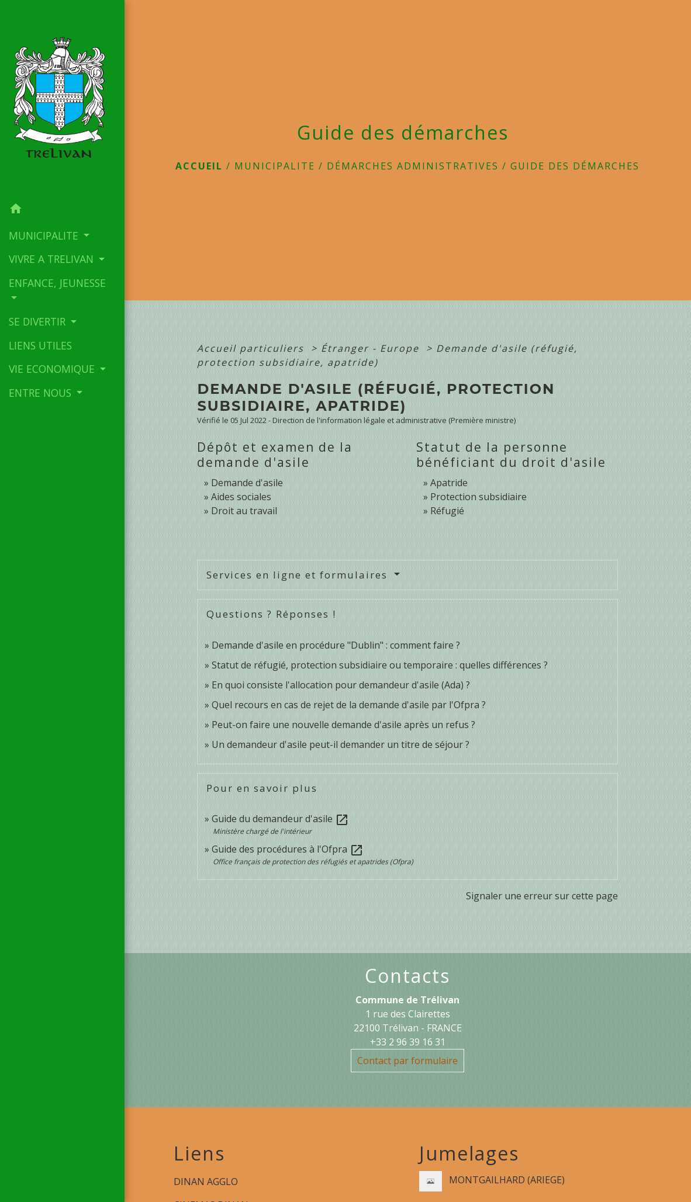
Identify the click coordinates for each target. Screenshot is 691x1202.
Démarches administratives (413, 166)
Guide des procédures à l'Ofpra (288, 849)
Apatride (449, 482)
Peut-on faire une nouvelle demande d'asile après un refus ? (343, 724)
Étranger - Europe (372, 348)
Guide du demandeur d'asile (280, 818)
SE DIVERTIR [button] (38, 321)
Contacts (407, 976)
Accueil (199, 166)
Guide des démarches (575, 166)
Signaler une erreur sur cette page (542, 895)
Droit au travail (244, 510)
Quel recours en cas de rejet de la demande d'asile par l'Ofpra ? (349, 704)
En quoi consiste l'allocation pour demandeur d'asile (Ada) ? (341, 684)
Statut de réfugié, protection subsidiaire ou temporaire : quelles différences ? (380, 665)
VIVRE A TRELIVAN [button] (52, 259)
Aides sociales (241, 496)
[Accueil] (62, 99)
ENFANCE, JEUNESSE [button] (57, 283)
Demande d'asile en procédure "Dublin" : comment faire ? (336, 645)
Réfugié (447, 510)
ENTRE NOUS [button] (41, 393)
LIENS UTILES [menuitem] (40, 345)
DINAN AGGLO (206, 1181)
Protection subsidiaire (478, 496)
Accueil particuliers (252, 348)
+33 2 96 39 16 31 (407, 1041)
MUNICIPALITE (274, 166)
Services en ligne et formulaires (298, 574)
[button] (62, 210)
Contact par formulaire (407, 1060)
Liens (199, 1153)
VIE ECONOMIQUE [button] (53, 369)
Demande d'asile (247, 482)
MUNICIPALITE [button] (45, 235)
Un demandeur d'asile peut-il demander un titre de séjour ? (340, 744)
